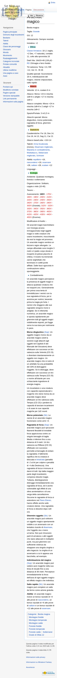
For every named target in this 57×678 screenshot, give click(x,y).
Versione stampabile (11, 96)
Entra (53, 3)
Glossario (7, 50)
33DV (29, 208)
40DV (49, 211)
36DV (49, 208)
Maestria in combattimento (38, 150)
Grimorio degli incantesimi (13, 35)
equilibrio (37, 159)
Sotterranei (47, 632)
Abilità (5, 44)
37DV (29, 211)
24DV (42, 200)
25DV (49, 200)
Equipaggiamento (10, 58)
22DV (29, 200)
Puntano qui (8, 87)
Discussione (38, 10)
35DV (42, 208)
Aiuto (5, 76)
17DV (49, 194)
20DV (42, 197)
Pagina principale (10, 32)
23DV (35, 200)
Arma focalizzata (40, 144)
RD (28, 63)
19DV (35, 197)
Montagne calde (36, 623)
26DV (29, 203)
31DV (43, 205)
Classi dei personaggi (12, 46)
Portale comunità (10, 64)
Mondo (6, 52)
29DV (49, 203)
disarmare (48, 527)
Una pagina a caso (10, 73)
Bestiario (6, 38)
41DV (29, 214)
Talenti (5, 41)
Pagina (28, 10)
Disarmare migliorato (44, 147)
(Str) (45, 415)
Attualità (6, 67)
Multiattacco (32, 153)
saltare (34, 165)
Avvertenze (30, 667)
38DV (35, 211)
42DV (35, 214)
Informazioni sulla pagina (13, 102)
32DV (50, 205)
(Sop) (46, 332)
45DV (29, 217)
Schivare (40, 155)
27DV (35, 203)
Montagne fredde (36, 617)
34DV (35, 208)
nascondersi (32, 162)
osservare (46, 162)
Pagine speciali (9, 93)
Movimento (7, 55)
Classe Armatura (34, 51)
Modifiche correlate (10, 90)
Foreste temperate (37, 629)
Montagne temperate (38, 620)
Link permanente (10, 99)
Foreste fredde (35, 626)
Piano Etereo (45, 500)
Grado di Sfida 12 (36, 635)
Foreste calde (35, 632)
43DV (42, 214)
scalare (45, 165)
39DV (42, 211)
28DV (42, 203)
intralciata (40, 459)
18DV (29, 197)
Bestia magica (44, 614)
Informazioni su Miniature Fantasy (39, 662)
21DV (49, 197)
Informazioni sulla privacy (35, 657)
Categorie (32, 614)
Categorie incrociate (11, 61)
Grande (36, 31)
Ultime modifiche (10, 70)
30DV (29, 205)
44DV (49, 214)
